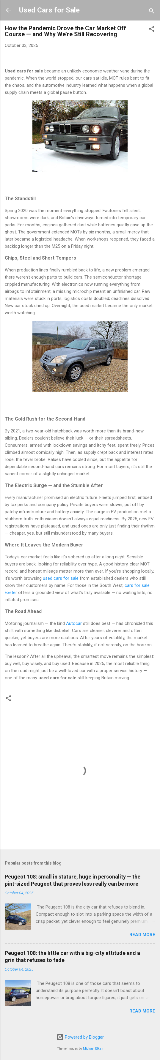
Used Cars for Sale (49, 10)
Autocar (74, 623)
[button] (151, 29)
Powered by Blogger (80, 1037)
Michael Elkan (93, 1048)
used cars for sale (61, 578)
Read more (142, 934)
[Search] (151, 12)
